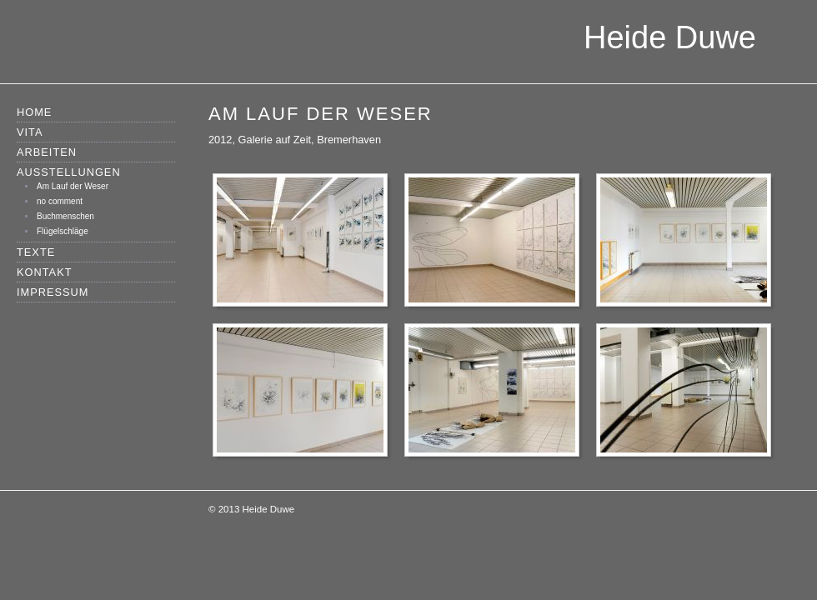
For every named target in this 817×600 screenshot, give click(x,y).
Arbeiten (47, 152)
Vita (30, 132)
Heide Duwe (670, 37)
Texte (36, 252)
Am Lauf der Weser (72, 186)
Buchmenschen (65, 216)
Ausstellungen (69, 172)
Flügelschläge (62, 231)
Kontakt (45, 272)
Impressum (53, 292)
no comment (60, 201)
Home (34, 112)
